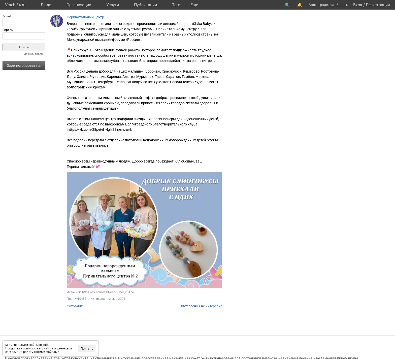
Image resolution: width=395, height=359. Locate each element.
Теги (176, 5)
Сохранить (76, 306)
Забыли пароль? (34, 54)
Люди (46, 5)
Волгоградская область (328, 5)
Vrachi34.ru (15, 5)
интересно (189, 306)
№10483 (80, 299)
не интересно (211, 306)
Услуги (112, 5)
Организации (79, 5)
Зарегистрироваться (24, 65)
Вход (357, 5)
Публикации (145, 5)
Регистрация (378, 5)
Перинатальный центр (85, 17)
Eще (194, 5)
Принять (86, 348)
